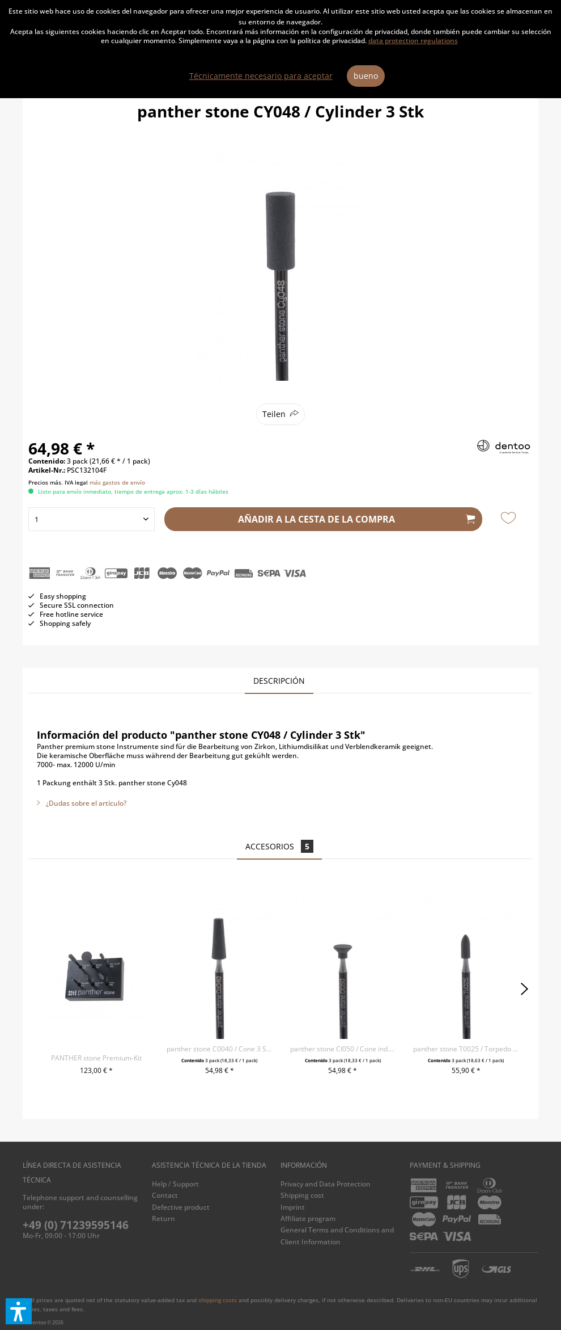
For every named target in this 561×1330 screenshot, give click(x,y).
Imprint (292, 1207)
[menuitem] (213, 1184)
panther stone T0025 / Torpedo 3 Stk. (465, 1049)
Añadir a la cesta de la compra (356, 517)
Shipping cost (302, 1195)
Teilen (274, 414)
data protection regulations (413, 40)
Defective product (181, 1207)
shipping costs (217, 1300)
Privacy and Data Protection (325, 1184)
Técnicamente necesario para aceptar (261, 75)
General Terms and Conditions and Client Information (337, 1235)
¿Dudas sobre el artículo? (81, 803)
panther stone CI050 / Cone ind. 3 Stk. (343, 1049)
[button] (19, 1311)
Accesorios (279, 846)
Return (163, 1218)
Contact (165, 1195)
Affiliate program (307, 1218)
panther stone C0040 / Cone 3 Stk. (219, 1049)
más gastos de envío (117, 482)
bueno (366, 75)
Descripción (279, 680)
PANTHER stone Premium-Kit (96, 1058)
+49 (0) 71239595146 (76, 1225)
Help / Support (175, 1184)
